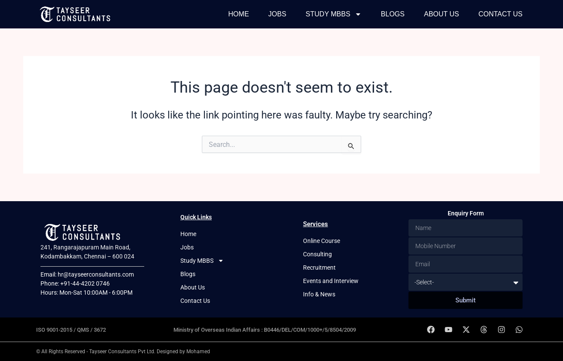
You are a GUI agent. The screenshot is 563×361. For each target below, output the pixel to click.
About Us (441, 14)
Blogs (393, 14)
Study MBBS (334, 14)
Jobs (277, 14)
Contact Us (500, 14)
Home (238, 14)
